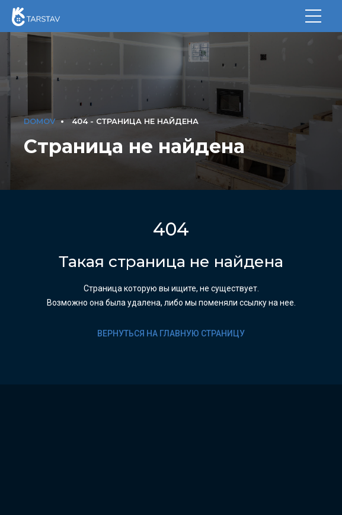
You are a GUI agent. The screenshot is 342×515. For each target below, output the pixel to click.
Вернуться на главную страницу (171, 333)
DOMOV (39, 121)
